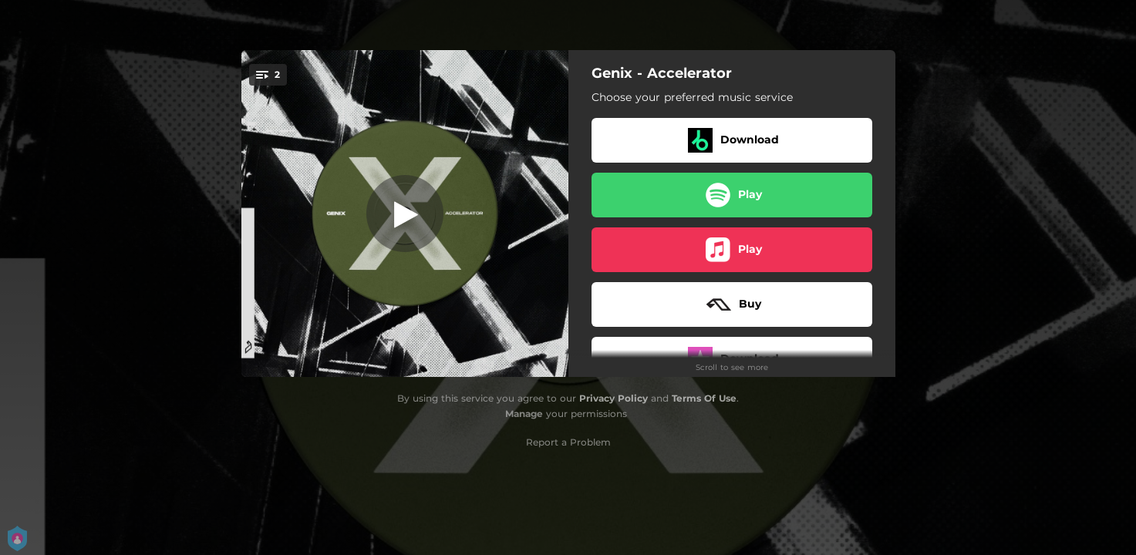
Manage (524, 413)
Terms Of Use (704, 398)
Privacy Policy (613, 398)
